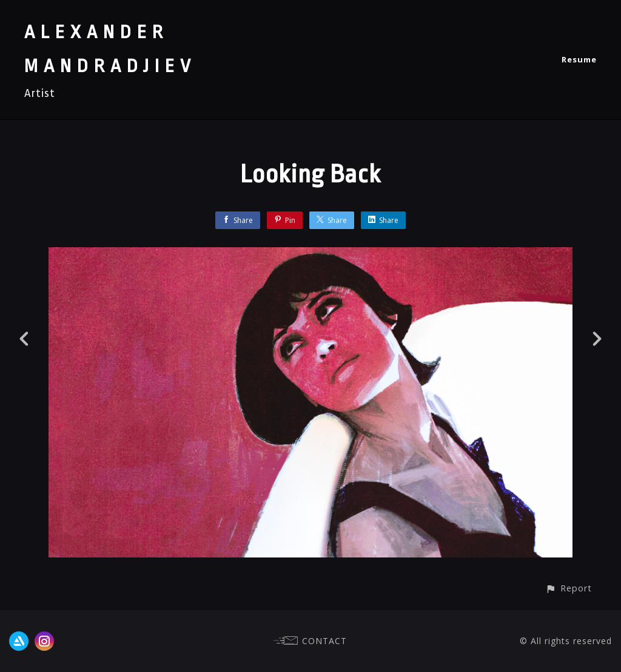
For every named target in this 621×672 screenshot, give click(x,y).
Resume (579, 59)
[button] (568, 588)
